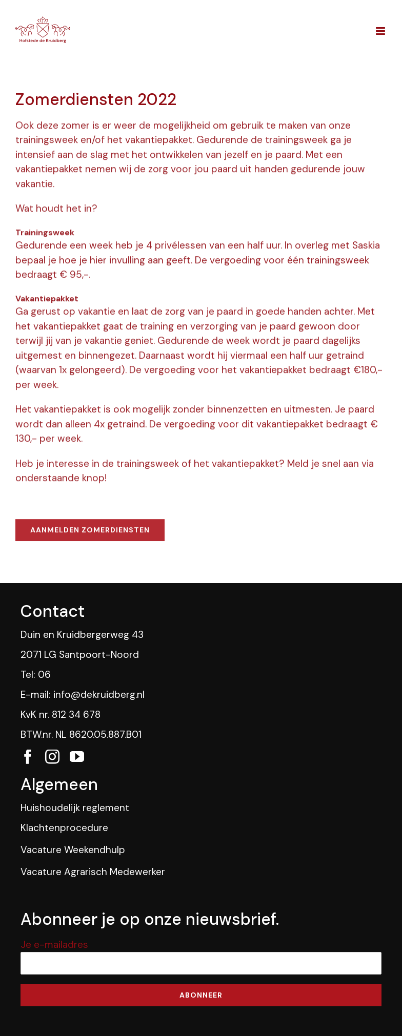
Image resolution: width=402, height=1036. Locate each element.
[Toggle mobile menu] (381, 31)
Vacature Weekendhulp (73, 849)
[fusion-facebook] (28, 757)
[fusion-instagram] (52, 757)
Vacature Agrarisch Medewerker (93, 871)
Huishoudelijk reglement (75, 807)
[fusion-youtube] (77, 757)
